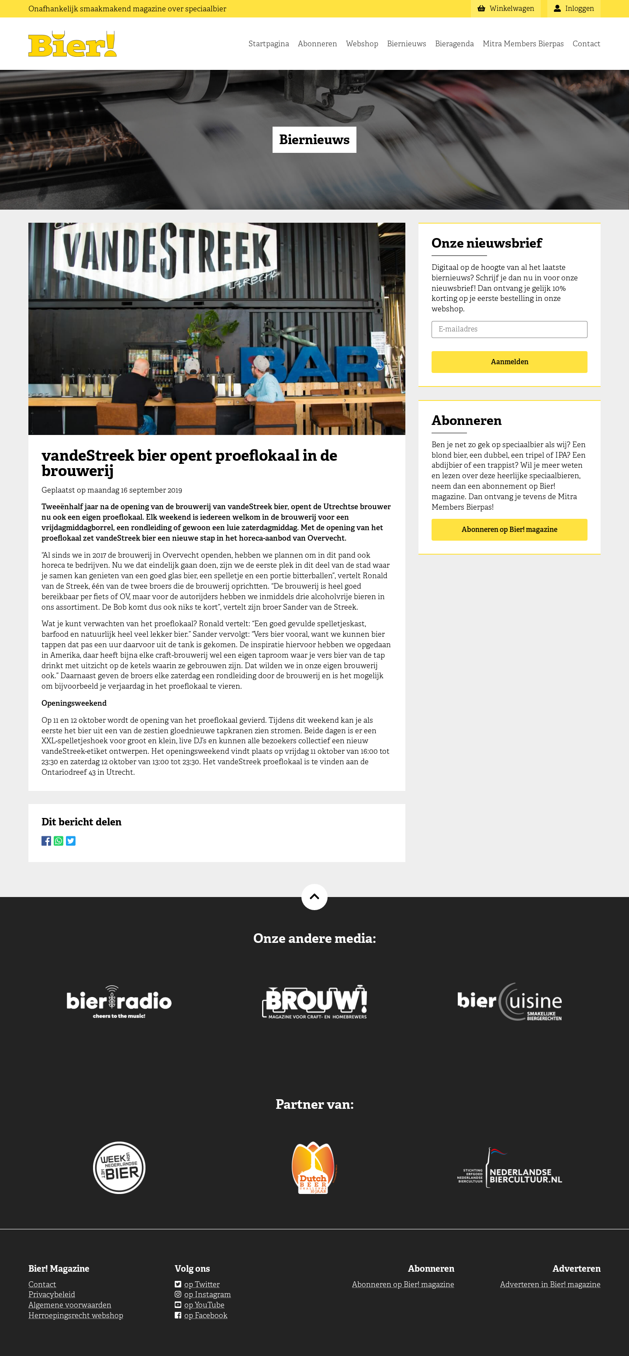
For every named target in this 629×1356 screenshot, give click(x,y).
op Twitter (197, 1284)
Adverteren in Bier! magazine (550, 1284)
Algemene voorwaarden (69, 1305)
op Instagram (203, 1294)
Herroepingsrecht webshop (75, 1315)
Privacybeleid (51, 1294)
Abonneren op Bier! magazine (509, 529)
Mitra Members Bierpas (523, 43)
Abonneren (317, 43)
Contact (587, 43)
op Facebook (201, 1315)
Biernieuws (406, 43)
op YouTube (200, 1305)
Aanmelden (510, 361)
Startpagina (269, 43)
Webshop (362, 43)
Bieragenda (454, 43)
